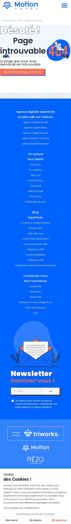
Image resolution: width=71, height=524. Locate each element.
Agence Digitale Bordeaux (35, 143)
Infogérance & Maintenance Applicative (36, 265)
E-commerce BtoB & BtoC (35, 238)
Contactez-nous (35, 276)
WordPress (35, 291)
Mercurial (35, 175)
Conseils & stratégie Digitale (35, 222)
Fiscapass (35, 185)
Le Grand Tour (35, 180)
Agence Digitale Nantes (35, 122)
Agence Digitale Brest (35, 127)
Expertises (35, 217)
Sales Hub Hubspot (35, 307)
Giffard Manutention (35, 201)
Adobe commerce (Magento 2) (35, 302)
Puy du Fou (35, 164)
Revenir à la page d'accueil (22, 72)
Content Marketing (35, 254)
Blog (35, 212)
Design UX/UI (35, 228)
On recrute (35, 154)
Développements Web (36, 244)
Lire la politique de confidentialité (21, 508)
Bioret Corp (36, 196)
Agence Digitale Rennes (35, 132)
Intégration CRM (35, 249)
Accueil (6, 20)
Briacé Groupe (35, 191)
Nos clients (36, 159)
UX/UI (35, 312)
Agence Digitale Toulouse (35, 138)
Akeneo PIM (36, 296)
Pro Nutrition (35, 169)
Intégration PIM (35, 260)
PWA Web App (35, 233)
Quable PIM (36, 286)
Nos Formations (35, 281)
